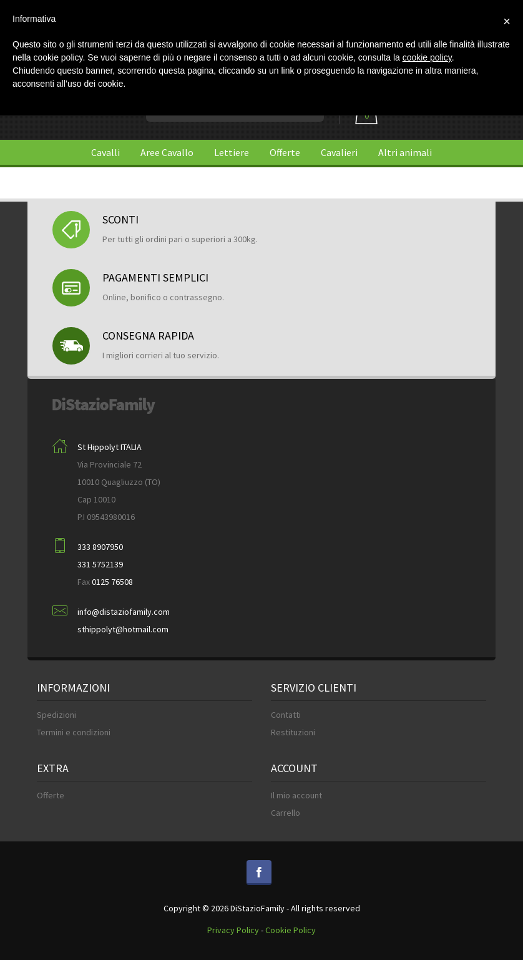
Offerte (285, 152)
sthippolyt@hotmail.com (123, 629)
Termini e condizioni (73, 732)
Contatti (286, 714)
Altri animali (405, 152)
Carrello (285, 812)
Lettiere (231, 152)
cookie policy (427, 57)
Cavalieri (339, 152)
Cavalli (105, 152)
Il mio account (296, 795)
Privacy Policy (233, 930)
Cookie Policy (290, 930)
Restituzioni (293, 732)
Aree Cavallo (166, 152)
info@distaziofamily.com (123, 611)
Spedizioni (56, 714)
